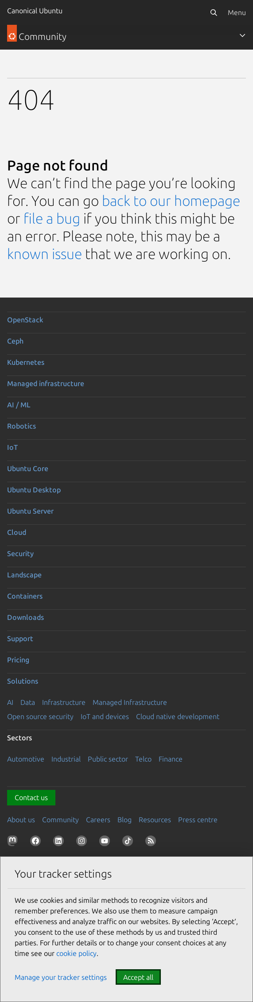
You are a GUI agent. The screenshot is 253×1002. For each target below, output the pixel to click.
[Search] (213, 12)
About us (21, 820)
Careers (98, 820)
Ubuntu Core (27, 468)
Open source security (40, 716)
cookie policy (76, 953)
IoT (12, 447)
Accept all (138, 977)
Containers (25, 596)
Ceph (15, 341)
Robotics (21, 426)
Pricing (18, 660)
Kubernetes (25, 362)
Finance (171, 759)
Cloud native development (177, 716)
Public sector (108, 759)
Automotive (25, 759)
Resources (155, 820)
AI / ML (19, 405)
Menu (237, 12)
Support (20, 638)
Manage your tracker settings (61, 977)
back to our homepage (171, 201)
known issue (44, 254)
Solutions (22, 681)
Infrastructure (64, 702)
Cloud (16, 532)
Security (20, 553)
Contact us (31, 797)
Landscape (24, 575)
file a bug (51, 218)
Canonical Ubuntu (34, 11)
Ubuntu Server (30, 511)
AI (10, 702)
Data (27, 702)
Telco (143, 759)
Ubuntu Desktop (34, 490)
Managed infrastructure (45, 383)
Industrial (66, 759)
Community (60, 820)
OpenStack (25, 320)
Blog (124, 820)
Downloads (25, 617)
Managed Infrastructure (130, 702)
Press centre (198, 820)
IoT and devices (105, 716)
